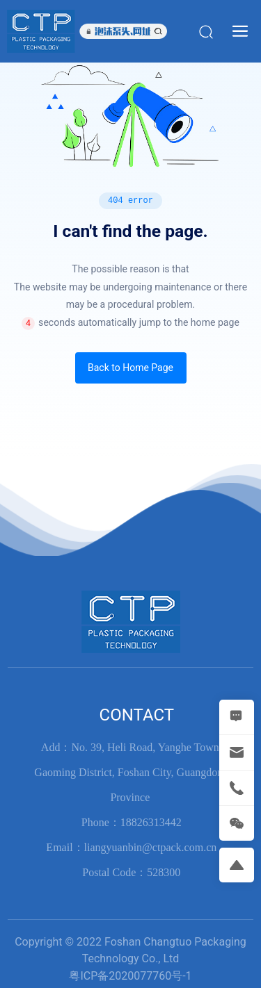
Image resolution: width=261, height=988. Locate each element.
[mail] (236, 752)
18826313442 (151, 822)
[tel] (236, 788)
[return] (236, 865)
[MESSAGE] (236, 717)
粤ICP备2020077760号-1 (130, 975)
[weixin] (236, 823)
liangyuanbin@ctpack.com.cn (150, 847)
